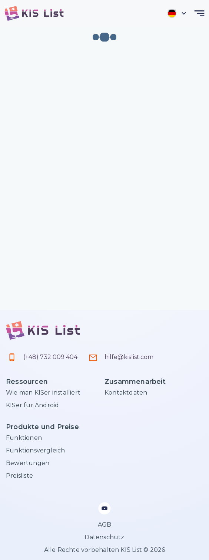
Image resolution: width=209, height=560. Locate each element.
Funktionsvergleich (35, 450)
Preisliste (19, 475)
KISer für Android (32, 405)
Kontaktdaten (125, 392)
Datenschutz (104, 537)
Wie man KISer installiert (43, 392)
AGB (105, 524)
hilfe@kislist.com (128, 356)
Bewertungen (27, 463)
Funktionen (24, 437)
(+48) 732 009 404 (50, 356)
